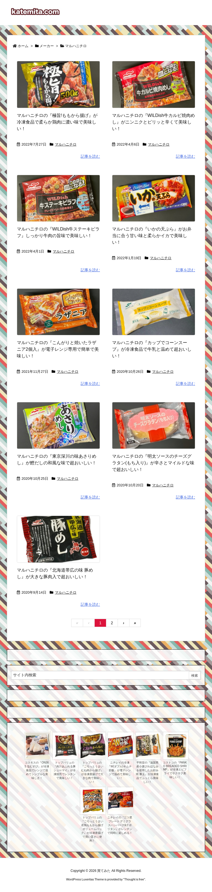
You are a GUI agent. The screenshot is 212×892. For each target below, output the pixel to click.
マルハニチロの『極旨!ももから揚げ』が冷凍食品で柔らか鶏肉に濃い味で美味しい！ (57, 122)
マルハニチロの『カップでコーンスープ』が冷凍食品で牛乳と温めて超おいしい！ (152, 349)
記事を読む (90, 156)
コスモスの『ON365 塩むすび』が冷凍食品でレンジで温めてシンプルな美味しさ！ (37, 770)
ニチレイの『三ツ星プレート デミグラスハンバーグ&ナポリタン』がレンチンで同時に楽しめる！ (119, 825)
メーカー (46, 46)
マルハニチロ (65, 144)
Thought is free (134, 879)
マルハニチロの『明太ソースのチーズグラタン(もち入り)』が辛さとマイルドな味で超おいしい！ (153, 463)
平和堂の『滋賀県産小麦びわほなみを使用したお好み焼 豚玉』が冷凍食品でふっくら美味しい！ (147, 772)
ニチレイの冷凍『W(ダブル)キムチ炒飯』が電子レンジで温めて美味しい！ (119, 770)
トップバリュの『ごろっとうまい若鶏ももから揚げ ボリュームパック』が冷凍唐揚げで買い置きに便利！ (92, 829)
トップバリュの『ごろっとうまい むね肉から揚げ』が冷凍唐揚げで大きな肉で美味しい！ (92, 772)
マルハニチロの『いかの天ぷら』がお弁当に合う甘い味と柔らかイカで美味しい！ (152, 236)
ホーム (23, 46)
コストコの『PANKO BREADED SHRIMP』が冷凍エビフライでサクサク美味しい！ (175, 770)
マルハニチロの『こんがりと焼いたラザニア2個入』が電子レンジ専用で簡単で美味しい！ (58, 349)
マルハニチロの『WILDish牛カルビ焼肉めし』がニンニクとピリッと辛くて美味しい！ (153, 122)
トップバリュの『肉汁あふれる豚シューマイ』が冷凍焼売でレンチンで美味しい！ (65, 770)
